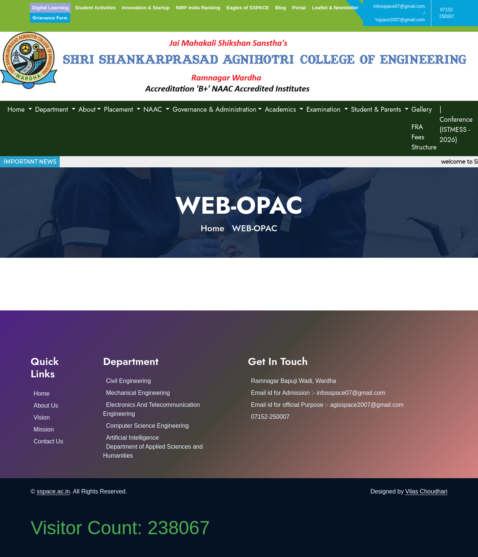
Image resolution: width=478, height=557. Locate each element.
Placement (119, 109)
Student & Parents (377, 109)
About (87, 109)
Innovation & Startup (146, 7)
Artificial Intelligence (132, 437)
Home (17, 109)
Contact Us (48, 441)
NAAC (153, 109)
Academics (281, 109)
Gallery (422, 109)
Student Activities (95, 7)
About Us (46, 405)
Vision (42, 417)
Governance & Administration (215, 109)
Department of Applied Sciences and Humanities (153, 451)
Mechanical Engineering (138, 393)
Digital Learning (50, 7)
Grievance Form (50, 17)
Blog (280, 7)
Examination (324, 109)
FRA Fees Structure (424, 137)
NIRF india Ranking (198, 7)
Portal (299, 7)
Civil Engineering (128, 381)
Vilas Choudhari (426, 491)
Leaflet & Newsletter (335, 7)
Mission (44, 429)
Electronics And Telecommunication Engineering (151, 409)
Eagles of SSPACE (247, 7)
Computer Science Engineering (147, 426)
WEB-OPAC (254, 228)
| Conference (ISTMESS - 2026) (456, 125)
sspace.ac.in (53, 491)
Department (52, 109)
